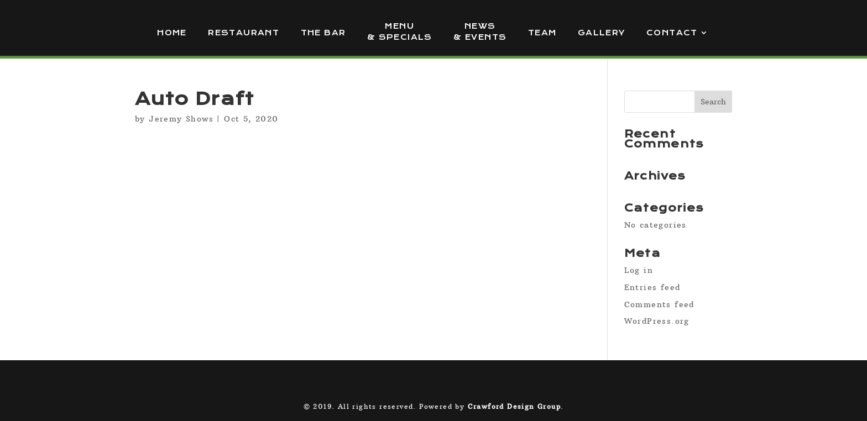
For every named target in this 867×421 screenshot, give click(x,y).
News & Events (479, 32)
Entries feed (652, 287)
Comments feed (659, 304)
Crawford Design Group (514, 406)
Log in (638, 270)
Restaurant (243, 33)
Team (542, 33)
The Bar (323, 33)
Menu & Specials (399, 32)
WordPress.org (657, 321)
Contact (672, 33)
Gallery (601, 33)
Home (172, 33)
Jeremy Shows (181, 119)
